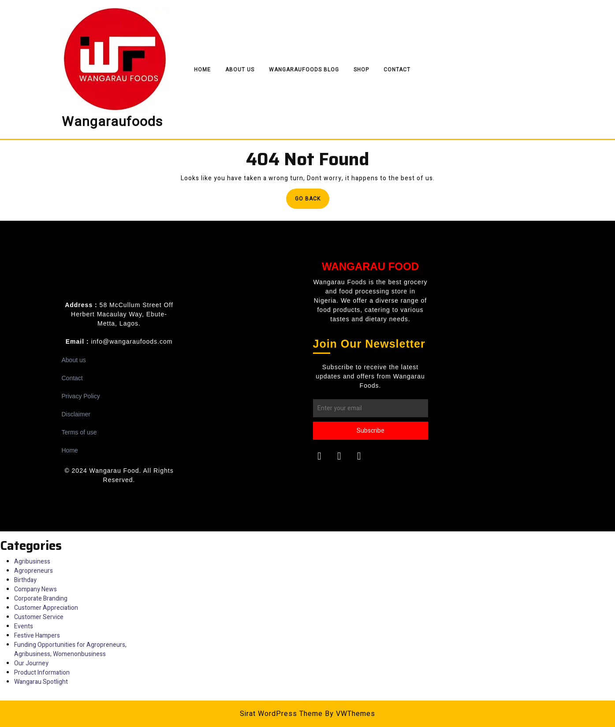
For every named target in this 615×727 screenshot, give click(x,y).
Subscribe (370, 430)
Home (202, 70)
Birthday (25, 580)
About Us (239, 70)
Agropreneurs (33, 570)
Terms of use (79, 432)
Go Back (312, 201)
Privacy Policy (81, 396)
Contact (397, 70)
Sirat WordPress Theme (281, 713)
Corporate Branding (40, 598)
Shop (361, 70)
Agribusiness (32, 561)
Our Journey (31, 663)
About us (74, 360)
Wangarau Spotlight (41, 681)
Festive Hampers (37, 635)
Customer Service (38, 617)
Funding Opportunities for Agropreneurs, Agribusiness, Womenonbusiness (70, 649)
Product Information (42, 672)
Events (23, 626)
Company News (35, 589)
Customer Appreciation (46, 607)
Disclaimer (76, 414)
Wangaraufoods (112, 122)
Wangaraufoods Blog (304, 70)
